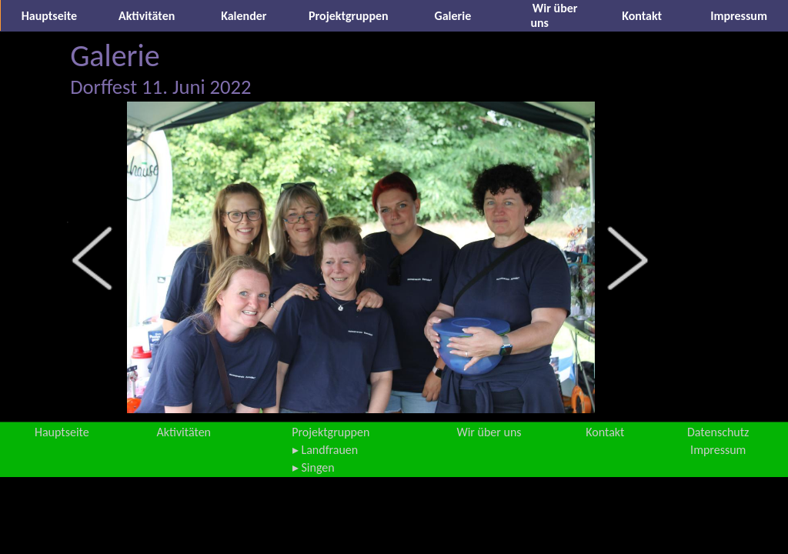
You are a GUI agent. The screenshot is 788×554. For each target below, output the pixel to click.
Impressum (738, 15)
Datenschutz (718, 432)
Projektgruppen (349, 15)
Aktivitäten (147, 15)
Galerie (453, 15)
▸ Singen (313, 467)
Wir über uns (488, 432)
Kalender (243, 15)
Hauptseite (49, 15)
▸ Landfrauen (325, 449)
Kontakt (642, 15)
